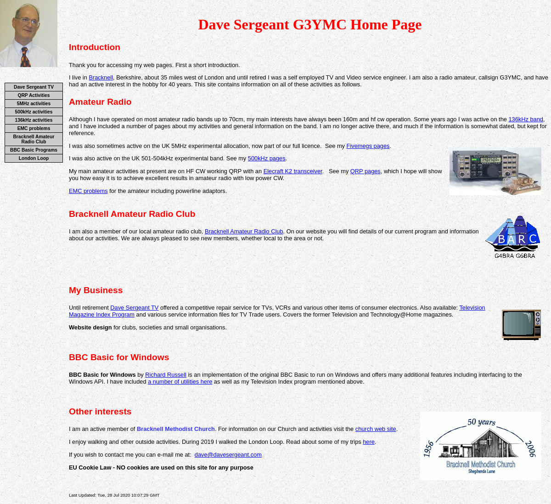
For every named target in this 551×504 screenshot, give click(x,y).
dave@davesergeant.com (228, 454)
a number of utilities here (180, 381)
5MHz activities (34, 103)
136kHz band (525, 119)
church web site (375, 428)
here (369, 441)
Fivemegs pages (368, 145)
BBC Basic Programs (33, 150)
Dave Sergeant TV (34, 87)
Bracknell (101, 77)
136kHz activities (34, 120)
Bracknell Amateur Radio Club (33, 139)
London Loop (34, 158)
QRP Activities (34, 95)
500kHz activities (34, 111)
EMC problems (34, 128)
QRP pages (365, 171)
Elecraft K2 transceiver (293, 171)
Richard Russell (165, 374)
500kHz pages (267, 158)
